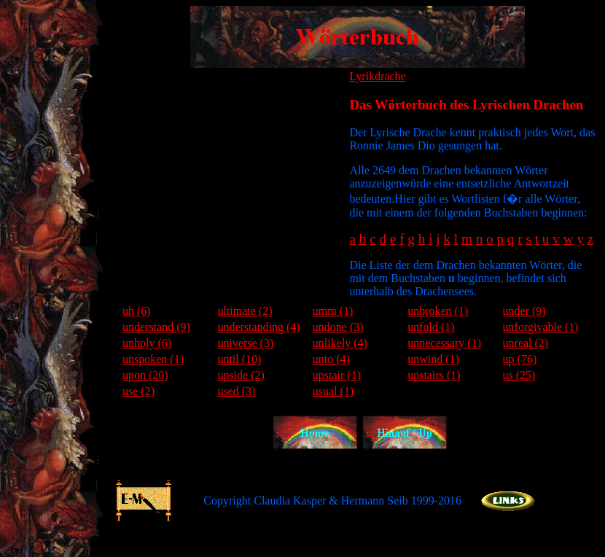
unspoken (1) (153, 359)
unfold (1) (430, 327)
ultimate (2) (244, 311)
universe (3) (245, 343)
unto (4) (331, 359)
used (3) (236, 391)
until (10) (239, 359)
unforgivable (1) (541, 327)
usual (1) (333, 391)
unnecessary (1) (444, 343)
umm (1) (333, 311)
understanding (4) (258, 327)
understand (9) (156, 327)
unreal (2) (526, 343)
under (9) (524, 311)
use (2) (138, 391)
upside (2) (240, 375)
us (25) (519, 375)
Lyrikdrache (377, 76)
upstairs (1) (433, 375)
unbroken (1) (437, 311)
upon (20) (145, 375)
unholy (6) (146, 343)
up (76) (520, 359)
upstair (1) (337, 375)
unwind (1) (433, 359)
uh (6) (136, 311)
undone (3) (338, 327)
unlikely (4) (340, 343)
